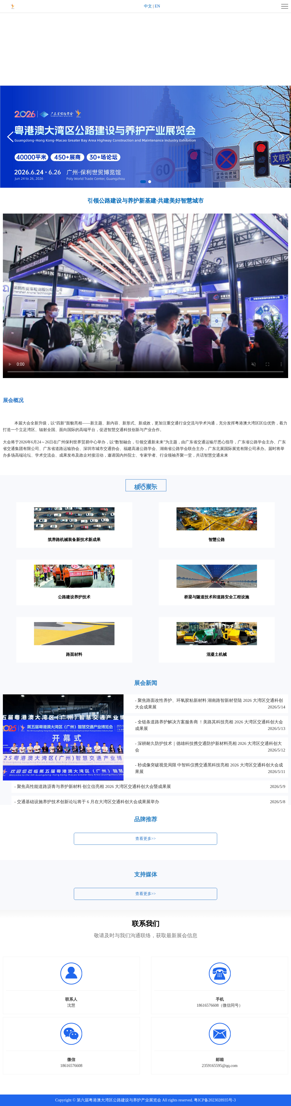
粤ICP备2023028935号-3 (215, 1100)
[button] (281, 136)
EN (157, 6)
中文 (148, 6)
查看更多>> (145, 844)
